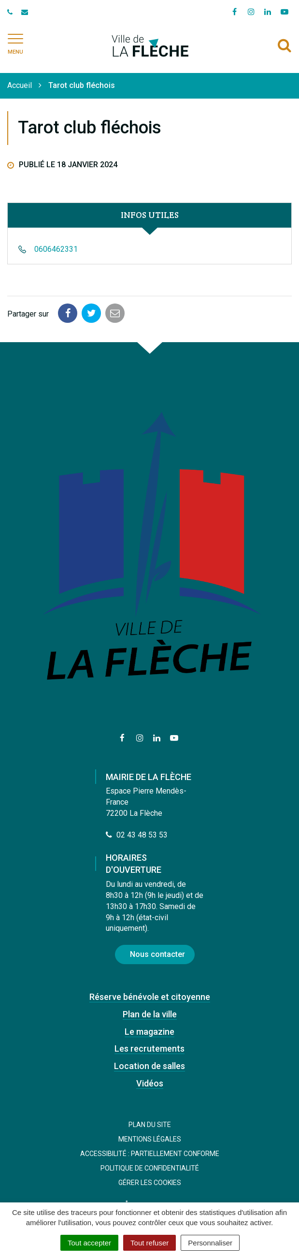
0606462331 (56, 249)
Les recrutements (149, 1048)
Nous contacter (157, 954)
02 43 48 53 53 (137, 834)
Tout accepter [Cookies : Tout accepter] (89, 1243)
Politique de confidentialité (149, 1168)
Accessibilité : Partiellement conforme (149, 1153)
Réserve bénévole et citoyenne (149, 997)
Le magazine (149, 1032)
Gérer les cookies (149, 1182)
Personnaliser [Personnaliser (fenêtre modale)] (210, 1243)
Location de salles (149, 1066)
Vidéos (149, 1083)
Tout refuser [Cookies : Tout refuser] (149, 1243)
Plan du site (149, 1124)
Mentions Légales (149, 1139)
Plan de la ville (150, 1014)
